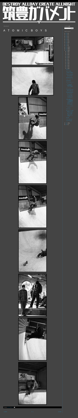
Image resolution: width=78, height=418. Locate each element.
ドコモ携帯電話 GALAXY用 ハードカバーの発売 (69, 85)
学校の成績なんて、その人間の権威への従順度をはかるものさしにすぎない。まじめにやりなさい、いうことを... (69, 102)
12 (67, 51)
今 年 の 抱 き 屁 (69, 119)
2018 (67, 39)
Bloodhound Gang (69, 77)
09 (67, 56)
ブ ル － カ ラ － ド (69, 79)
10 (67, 54)
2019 (67, 37)
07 (67, 59)
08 (67, 57)
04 (67, 63)
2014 (67, 45)
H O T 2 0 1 (68, 108)
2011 (67, 50)
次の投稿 (5, 411)
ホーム (32, 411)
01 (67, 68)
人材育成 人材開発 (69, 72)
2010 (67, 123)
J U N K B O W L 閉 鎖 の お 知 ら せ (69, 90)
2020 (67, 36)
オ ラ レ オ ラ (68, 88)
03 (67, 65)
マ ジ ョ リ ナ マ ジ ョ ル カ (69, 107)
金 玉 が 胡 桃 (68, 71)
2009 (67, 124)
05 (67, 62)
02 (67, 66)
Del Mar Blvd (68, 80)
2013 (67, 47)
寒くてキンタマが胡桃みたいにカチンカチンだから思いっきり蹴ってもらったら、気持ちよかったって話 (69, 113)
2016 (67, 42)
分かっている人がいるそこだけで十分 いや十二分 (69, 75)
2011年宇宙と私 (69, 120)
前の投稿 (59, 411)
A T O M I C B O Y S (70, 83)
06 (67, 60)
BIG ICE (67, 69)
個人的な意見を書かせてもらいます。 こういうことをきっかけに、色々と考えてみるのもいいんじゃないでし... (69, 95)
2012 (67, 48)
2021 (67, 34)
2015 (67, 44)
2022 (67, 33)
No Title (67, 117)
